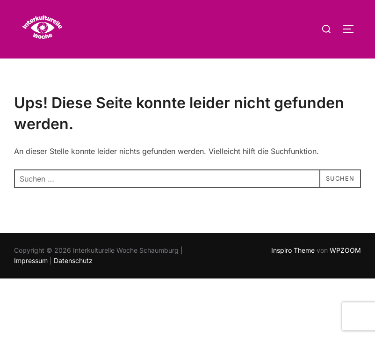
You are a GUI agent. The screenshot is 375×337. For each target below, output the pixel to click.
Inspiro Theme (293, 268)
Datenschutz (73, 279)
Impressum (31, 279)
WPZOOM (345, 268)
